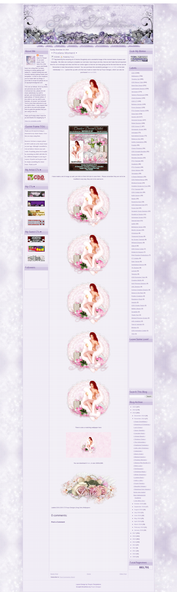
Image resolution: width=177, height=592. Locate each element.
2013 (134, 545)
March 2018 (138, 524)
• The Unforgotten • (139, 442)
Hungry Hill (135, 117)
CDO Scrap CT (136, 126)
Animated (135, 132)
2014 (134, 542)
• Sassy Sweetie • (139, 430)
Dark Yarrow (136, 261)
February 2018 (139, 527)
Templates (60, 46)
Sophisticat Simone (138, 265)
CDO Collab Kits (137, 192)
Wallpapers (134, 46)
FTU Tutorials (102, 46)
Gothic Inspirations (138, 142)
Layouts (134, 271)
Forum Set (135, 208)
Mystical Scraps (137, 183)
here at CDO (112, 67)
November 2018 (139, 418)
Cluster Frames (118, 46)
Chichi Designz (136, 98)
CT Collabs (135, 258)
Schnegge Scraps (137, 217)
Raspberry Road (137, 299)
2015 (134, 539)
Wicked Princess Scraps (139, 318)
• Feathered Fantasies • (141, 445)
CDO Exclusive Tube (138, 277)
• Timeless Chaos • (139, 439)
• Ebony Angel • (138, 454)
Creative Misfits (137, 280)
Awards (134, 302)
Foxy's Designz (96, 587)
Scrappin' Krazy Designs (139, 211)
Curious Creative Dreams (140, 290)
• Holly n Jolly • (138, 480)
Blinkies (134, 327)
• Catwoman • (137, 451)
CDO (57, 507)
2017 (134, 533)
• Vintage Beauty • (139, 436)
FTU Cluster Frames (138, 110)
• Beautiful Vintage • (139, 486)
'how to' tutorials (137, 324)
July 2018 (137, 512)
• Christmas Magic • (139, 471)
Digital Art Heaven (137, 252)
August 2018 (138, 509)
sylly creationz (136, 321)
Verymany (135, 92)
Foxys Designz (70, 507)
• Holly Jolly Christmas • (141, 448)
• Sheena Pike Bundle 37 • (142, 463)
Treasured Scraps (137, 236)
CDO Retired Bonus (138, 180)
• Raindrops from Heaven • (142, 489)
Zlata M (134, 246)
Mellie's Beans (136, 308)
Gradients (72, 46)
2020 (134, 407)
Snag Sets (79, 507)
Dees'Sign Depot (137, 85)
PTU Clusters (136, 167)
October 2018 (138, 504)
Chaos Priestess (137, 148)
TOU (133, 334)
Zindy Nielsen (136, 170)
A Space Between (137, 177)
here (62, 70)
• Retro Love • (137, 466)
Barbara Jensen (137, 104)
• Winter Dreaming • (139, 474)
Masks (49, 46)
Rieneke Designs (137, 158)
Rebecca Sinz (136, 139)
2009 (134, 557)
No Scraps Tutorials (138, 239)
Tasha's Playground (138, 95)
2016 (134, 536)
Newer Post (54, 574)
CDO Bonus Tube (137, 82)
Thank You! (135, 315)
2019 (134, 410)
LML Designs (136, 287)
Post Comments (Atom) (67, 577)
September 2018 (140, 506)
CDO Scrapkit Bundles (139, 151)
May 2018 (137, 518)
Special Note (136, 220)
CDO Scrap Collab (138, 249)
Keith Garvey (136, 195)
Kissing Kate (136, 154)
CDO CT (62, 507)
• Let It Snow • (138, 427)
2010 (134, 554)
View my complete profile (33, 121)
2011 (134, 551)
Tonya (41, 55)
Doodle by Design (137, 214)
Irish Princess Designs (139, 283)
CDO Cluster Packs (138, 305)
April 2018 (137, 521)
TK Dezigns (135, 268)
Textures (134, 274)
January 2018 (138, 530)
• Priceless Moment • (64, 53)
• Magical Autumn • (139, 457)
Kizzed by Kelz (136, 202)
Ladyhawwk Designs (138, 88)
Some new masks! (139, 492)
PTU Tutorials (86, 46)
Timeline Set (136, 79)
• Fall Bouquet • (138, 469)
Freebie (134, 145)
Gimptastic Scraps (137, 129)
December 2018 (139, 416)
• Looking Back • (138, 477)
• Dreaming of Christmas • (141, 424)
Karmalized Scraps (138, 136)
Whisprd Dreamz (137, 242)
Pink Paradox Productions (140, 255)
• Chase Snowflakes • (140, 421)
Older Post (123, 574)
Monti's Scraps (136, 230)
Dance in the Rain (137, 293)
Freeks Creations (137, 296)
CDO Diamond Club (138, 205)
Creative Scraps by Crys (139, 186)
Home (40, 46)
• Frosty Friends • (139, 483)
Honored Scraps (137, 120)
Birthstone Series (137, 227)
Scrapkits (134, 312)
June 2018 (137, 515)
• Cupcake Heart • (139, 433)
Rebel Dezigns (136, 123)
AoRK (133, 224)
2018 (134, 413)
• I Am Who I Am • (139, 501)
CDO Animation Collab (139, 330)
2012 (134, 548)
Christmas (135, 233)
